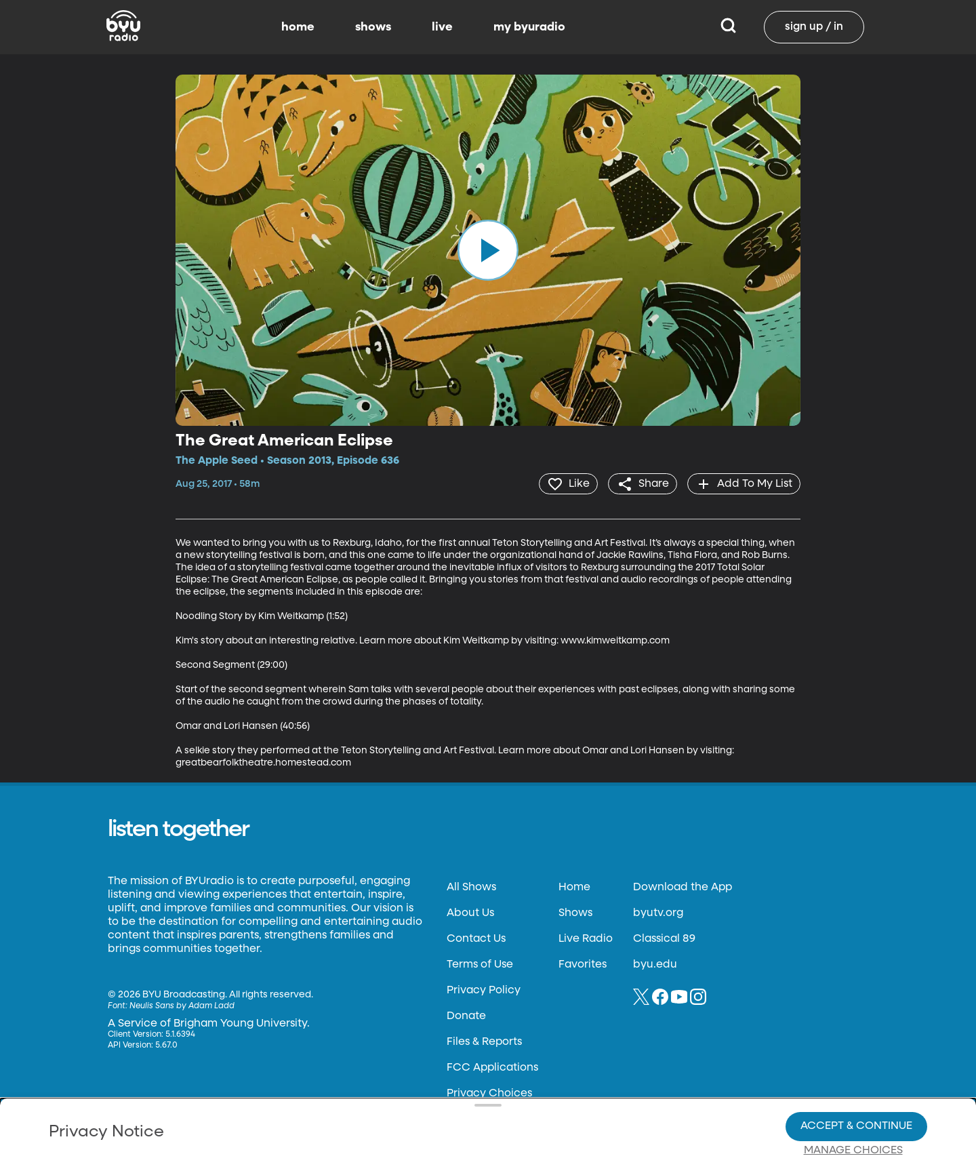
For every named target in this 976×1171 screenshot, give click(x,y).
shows (373, 27)
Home (574, 886)
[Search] (728, 27)
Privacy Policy (484, 990)
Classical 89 (664, 938)
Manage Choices (853, 1103)
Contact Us (476, 938)
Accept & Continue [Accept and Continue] (856, 1079)
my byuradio (529, 27)
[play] (488, 250)
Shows (575, 912)
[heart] (565, 483)
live (442, 27)
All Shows (471, 886)
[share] (641, 483)
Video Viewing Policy (430, 1103)
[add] (743, 483)
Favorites (582, 964)
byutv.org (658, 912)
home (297, 27)
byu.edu (655, 964)
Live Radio (585, 938)
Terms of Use (480, 964)
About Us (470, 912)
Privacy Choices (331, 1114)
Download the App (682, 886)
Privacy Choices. (508, 1078)
